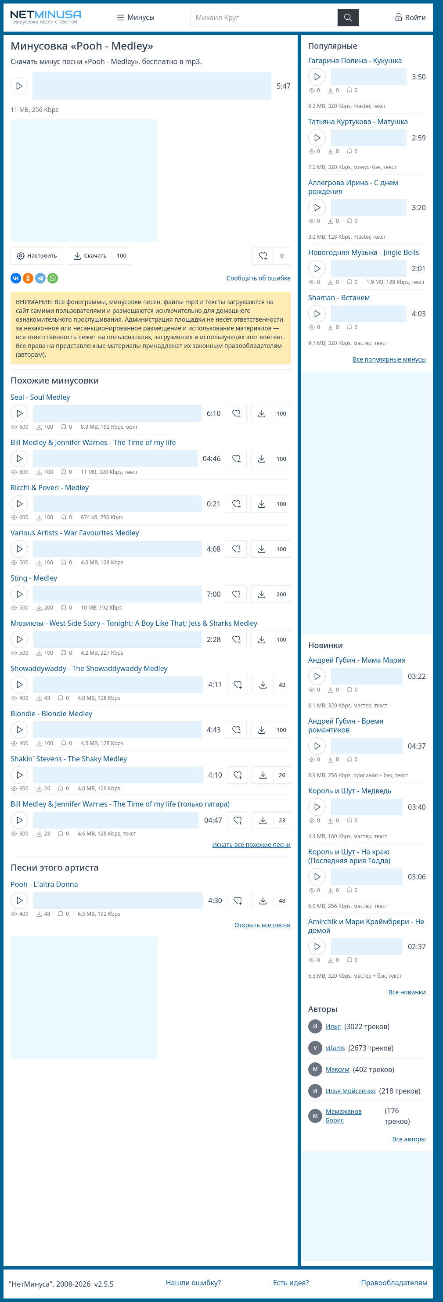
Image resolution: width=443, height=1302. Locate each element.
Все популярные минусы (389, 359)
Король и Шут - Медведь (349, 790)
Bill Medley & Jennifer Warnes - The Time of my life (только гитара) (120, 804)
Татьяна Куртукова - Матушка (358, 121)
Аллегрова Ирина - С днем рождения (353, 187)
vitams (335, 1048)
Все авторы (409, 1139)
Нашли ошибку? (193, 1282)
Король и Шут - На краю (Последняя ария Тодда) (349, 856)
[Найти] (348, 17)
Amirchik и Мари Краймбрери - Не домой (366, 926)
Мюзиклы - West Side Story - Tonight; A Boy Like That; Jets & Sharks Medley (134, 623)
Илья (333, 1026)
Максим (337, 1069)
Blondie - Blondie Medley (51, 713)
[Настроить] (36, 255)
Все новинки (407, 992)
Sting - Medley (34, 578)
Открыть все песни (262, 925)
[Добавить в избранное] (272, 255)
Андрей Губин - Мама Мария (357, 660)
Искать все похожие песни (251, 845)
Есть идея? (291, 1282)
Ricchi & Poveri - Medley (50, 487)
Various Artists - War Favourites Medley (75, 532)
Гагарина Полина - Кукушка (355, 60)
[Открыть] (271, 413)
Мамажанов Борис (344, 1115)
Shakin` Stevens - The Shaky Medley (69, 758)
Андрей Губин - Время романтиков (346, 725)
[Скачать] (99, 255)
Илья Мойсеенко (351, 1091)
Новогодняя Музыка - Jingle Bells (363, 252)
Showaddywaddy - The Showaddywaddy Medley (89, 668)
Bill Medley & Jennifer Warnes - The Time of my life (93, 442)
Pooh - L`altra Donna (44, 884)
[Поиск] (264, 17)
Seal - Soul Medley (40, 397)
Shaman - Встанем (339, 297)
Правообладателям (394, 1282)
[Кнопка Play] (19, 86)
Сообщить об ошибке (259, 278)
